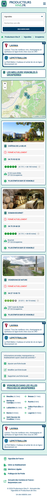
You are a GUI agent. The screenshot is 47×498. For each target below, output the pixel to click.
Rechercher (23, 29)
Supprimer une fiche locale (18, 376)
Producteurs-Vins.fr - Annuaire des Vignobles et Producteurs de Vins (25, 490)
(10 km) (13, 418)
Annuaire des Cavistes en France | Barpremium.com (21, 481)
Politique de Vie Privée (16, 474)
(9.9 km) (34, 413)
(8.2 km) (14, 408)
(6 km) (33, 402)
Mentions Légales (15, 469)
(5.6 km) (14, 402)
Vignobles (27, 37)
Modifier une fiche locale (17, 370)
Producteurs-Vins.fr (12, 37)
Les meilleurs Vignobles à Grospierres (22, 73)
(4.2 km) (13, 396)
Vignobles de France (16, 459)
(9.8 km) (12, 413)
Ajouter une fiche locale (17, 364)
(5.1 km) (34, 396)
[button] (17, 107)
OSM (43, 116)
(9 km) (35, 408)
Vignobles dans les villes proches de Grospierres (22, 386)
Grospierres (39, 37)
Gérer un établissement (17, 465)
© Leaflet (36, 116)
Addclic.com (26, 495)
